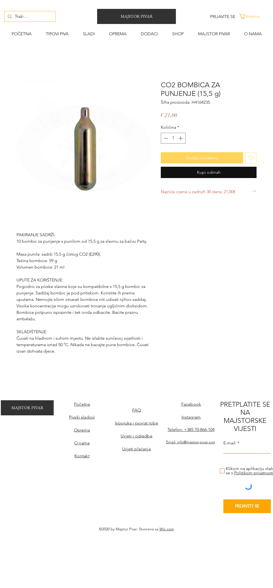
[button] (255, 16)
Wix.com (166, 529)
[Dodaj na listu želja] (251, 157)
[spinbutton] (173, 138)
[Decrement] (165, 138)
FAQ (136, 410)
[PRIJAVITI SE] (247, 506)
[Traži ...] (29, 16)
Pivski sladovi (82, 417)
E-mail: (229, 443)
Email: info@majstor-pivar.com (191, 442)
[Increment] (181, 138)
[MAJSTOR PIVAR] (136, 16)
